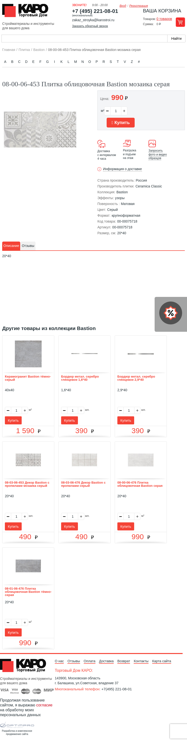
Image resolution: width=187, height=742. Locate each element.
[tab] (11, 246)
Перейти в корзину (180, 22)
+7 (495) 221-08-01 (95, 11)
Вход (123, 6)
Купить (121, 122)
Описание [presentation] (11, 246)
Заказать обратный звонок (90, 26)
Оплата (89, 661)
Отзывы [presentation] (28, 246)
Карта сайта (161, 661)
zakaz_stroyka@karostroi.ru (93, 20)
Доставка (106, 661)
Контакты (141, 661)
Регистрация (138, 6)
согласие (44, 705)
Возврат (123, 661)
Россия (141, 180)
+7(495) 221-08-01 (117, 689)
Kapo (27, 12)
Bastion (122, 192)
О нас (59, 661)
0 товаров (164, 19)
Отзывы (73, 661)
